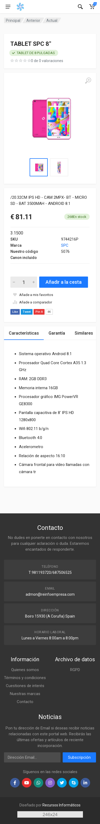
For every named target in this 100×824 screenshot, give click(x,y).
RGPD (75, 669)
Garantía (57, 333)
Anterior (33, 20)
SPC (64, 245)
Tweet (27, 312)
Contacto (25, 701)
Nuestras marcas (25, 693)
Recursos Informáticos (61, 805)
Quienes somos (25, 669)
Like (15, 312)
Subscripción (79, 757)
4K (49, 312)
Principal (13, 20)
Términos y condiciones (25, 677)
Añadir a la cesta (64, 282)
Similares (84, 333)
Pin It (39, 312)
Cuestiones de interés (25, 685)
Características (24, 333)
